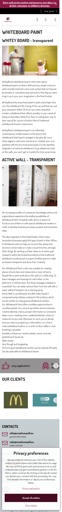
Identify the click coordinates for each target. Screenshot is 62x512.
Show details (31, 505)
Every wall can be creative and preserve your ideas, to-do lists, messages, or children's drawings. (30, 4)
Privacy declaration (31, 488)
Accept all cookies (31, 497)
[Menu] (55, 19)
